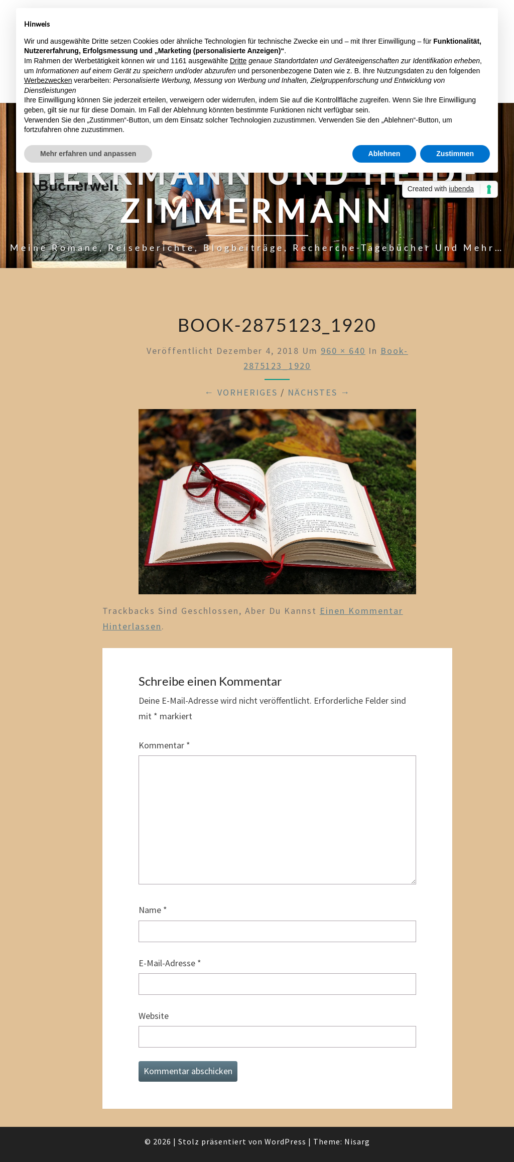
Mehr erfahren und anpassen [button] (88, 154)
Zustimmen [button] (455, 154)
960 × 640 (343, 350)
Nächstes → (319, 392)
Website (154, 1015)
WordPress (285, 1141)
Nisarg (357, 1141)
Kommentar (164, 745)
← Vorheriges (241, 392)
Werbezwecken (48, 80)
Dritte (238, 61)
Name (153, 910)
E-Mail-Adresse (170, 963)
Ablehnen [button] (384, 154)
